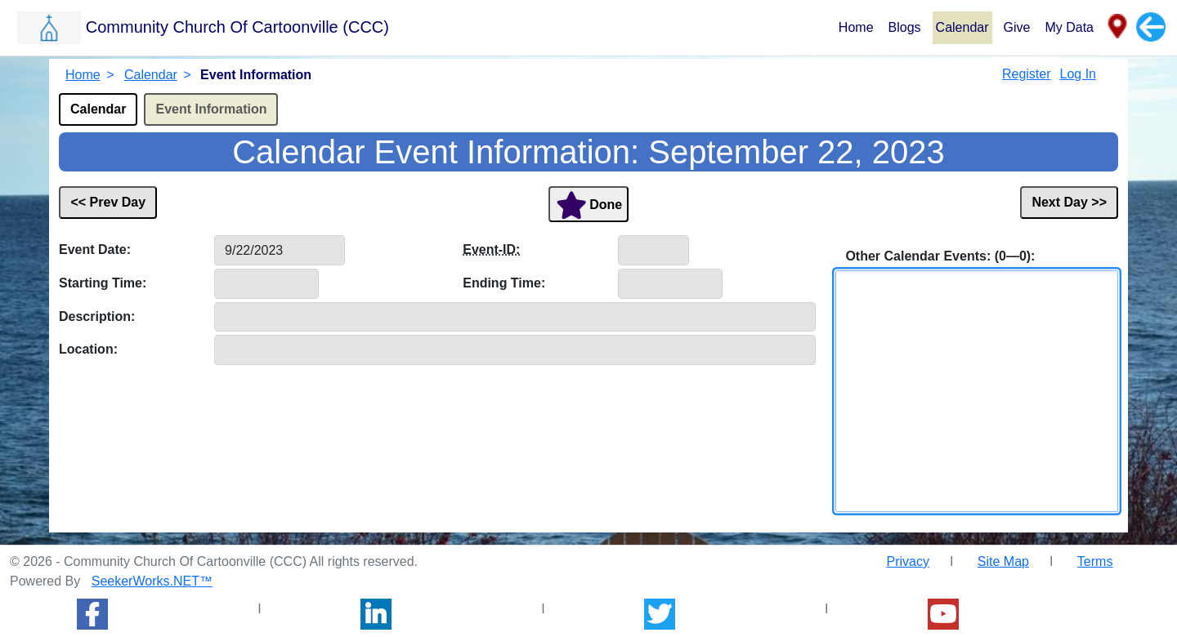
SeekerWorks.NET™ (152, 581)
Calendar (962, 27)
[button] (425, 27)
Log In (1078, 74)
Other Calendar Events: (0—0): (940, 256)
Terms (1095, 561)
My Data (1069, 27)
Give (1017, 27)
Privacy (907, 561)
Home (856, 27)
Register (1026, 74)
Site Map (1003, 561)
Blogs (904, 27)
